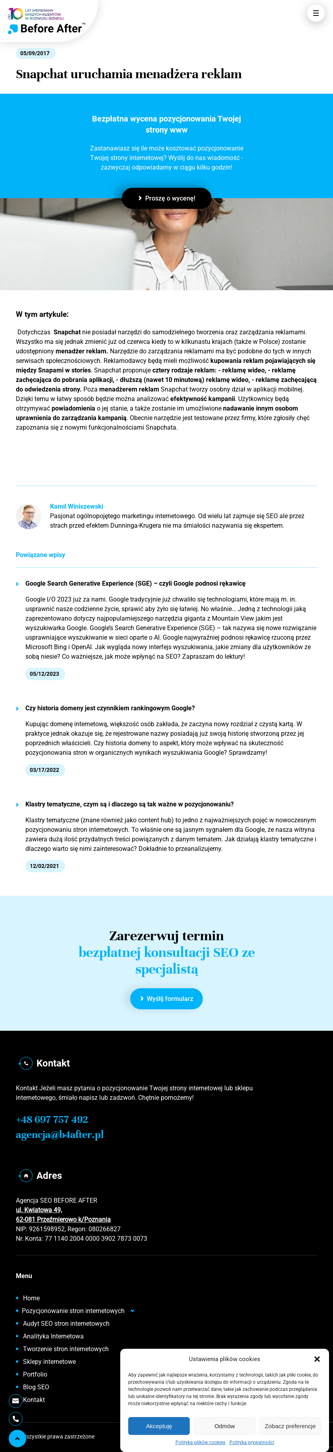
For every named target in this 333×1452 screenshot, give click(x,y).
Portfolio (35, 1374)
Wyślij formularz (167, 999)
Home (31, 1298)
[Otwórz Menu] (316, 13)
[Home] (46, 28)
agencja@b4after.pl (60, 1134)
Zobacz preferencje (290, 1426)
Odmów (224, 1426)
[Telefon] (16, 1419)
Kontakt (34, 1400)
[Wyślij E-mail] (15, 1400)
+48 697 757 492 (52, 1119)
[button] (317, 1359)
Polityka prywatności (251, 1442)
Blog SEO (36, 1387)
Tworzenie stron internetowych (66, 1349)
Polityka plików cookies (200, 1442)
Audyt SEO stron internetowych (66, 1323)
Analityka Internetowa (53, 1336)
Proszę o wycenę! (167, 198)
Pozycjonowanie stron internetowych (73, 1311)
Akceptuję (159, 1426)
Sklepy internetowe (49, 1361)
